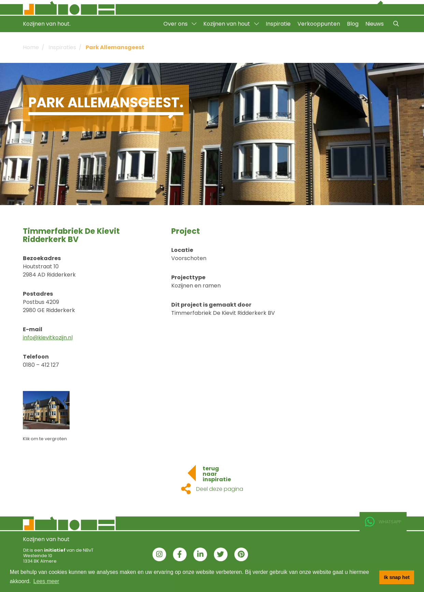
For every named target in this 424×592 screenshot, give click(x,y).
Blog (353, 24)
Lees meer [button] (46, 581)
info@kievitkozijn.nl (48, 337)
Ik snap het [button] (397, 577)
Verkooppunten (318, 24)
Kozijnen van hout (231, 24)
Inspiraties (62, 47)
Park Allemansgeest (115, 47)
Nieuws (374, 24)
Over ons (179, 24)
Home (31, 47)
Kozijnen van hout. (47, 24)
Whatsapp (383, 521)
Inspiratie (278, 24)
